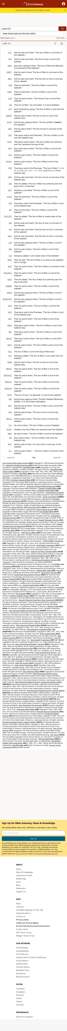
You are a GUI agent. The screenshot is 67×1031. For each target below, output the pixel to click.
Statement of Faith (24, 875)
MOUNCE (8, 273)
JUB (10, 223)
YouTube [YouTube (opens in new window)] (20, 1004)
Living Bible (59, 587)
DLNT (9, 122)
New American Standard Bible (28, 625)
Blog (18, 885)
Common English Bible (47, 488)
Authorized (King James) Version (27, 575)
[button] (63, 4)
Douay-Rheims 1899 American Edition (26, 507)
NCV (10, 312)
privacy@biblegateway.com (47, 854)
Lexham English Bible (30, 585)
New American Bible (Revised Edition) (24, 610)
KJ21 (10, 52)
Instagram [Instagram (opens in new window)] (20, 992)
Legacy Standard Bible (11, 579)
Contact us (20, 916)
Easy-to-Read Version (45, 509)
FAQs (18, 903)
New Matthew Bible (31, 671)
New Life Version (22, 663)
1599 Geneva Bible (28, 533)
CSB (10, 85)
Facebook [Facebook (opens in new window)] (20, 988)
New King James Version (21, 659)
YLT (10, 451)
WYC (10, 444)
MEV (10, 266)
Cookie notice (22, 929)
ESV (10, 155)
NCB (10, 306)
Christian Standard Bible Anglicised (41, 486)
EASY (9, 142)
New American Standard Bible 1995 (41, 629)
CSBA (9, 92)
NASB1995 (7, 299)
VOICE (9, 429)
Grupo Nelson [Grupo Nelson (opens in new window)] (22, 960)
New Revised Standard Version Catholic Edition (46, 690)
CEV (10, 109)
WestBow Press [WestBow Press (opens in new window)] (22, 970)
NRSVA (9, 369)
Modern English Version (19, 596)
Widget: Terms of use (25, 935)
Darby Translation (50, 497)
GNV (10, 177)
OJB (10, 399)
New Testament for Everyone (30, 705)
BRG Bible (23, 474)
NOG (10, 279)
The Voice (54, 735)
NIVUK (9, 338)
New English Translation (40, 640)
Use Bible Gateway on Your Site (29, 910)
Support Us (21, 891)
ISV (10, 210)
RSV (10, 412)
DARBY (9, 115)
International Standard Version (44, 560)
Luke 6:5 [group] (6, 43)
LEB (10, 249)
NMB (9, 362)
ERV (10, 135)
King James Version (49, 573)
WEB (10, 433)
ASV (10, 59)
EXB (10, 168)
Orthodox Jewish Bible (25, 709)
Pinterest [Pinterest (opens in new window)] (20, 995)
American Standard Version (17, 465)
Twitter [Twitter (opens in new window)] (19, 1001)
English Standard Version (49, 520)
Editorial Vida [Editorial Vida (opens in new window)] (22, 963)
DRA (10, 129)
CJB (10, 105)
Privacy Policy (21, 854)
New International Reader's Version (29, 644)
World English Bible (46, 739)
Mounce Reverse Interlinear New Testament (36, 600)
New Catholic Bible (47, 634)
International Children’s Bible (38, 556)
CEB (10, 98)
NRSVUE (8, 388)
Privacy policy (22, 919)
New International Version (22, 648)
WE (10, 438)
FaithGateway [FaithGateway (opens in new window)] (22, 947)
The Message (20, 594)
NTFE (9, 395)
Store (18, 882)
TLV (10, 425)
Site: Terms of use (23, 932)
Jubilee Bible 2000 (44, 570)
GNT (10, 190)
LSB (10, 242)
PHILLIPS (8, 216)
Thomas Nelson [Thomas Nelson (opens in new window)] (23, 967)
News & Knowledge (24, 872)
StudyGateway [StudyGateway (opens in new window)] (22, 951)
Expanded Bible (8, 530)
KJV (10, 229)
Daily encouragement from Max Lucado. (33, 10)
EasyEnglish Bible (46, 512)
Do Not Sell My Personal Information (33, 926)
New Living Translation (24, 665)
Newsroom (21, 888)
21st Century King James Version (15, 463)
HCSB (9, 196)
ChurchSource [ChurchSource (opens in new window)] (22, 954)
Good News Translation (45, 545)
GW (10, 183)
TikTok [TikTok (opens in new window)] (19, 998)
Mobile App (21, 878)
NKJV (10, 345)
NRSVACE (8, 375)
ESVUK (9, 161)
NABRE (9, 286)
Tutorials (20, 907)
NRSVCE (8, 382)
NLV (10, 351)
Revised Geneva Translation (48, 712)
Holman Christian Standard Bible (44, 551)
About (18, 869)
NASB (9, 292)
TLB (10, 256)
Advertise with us (23, 913)
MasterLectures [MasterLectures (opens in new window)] (23, 976)
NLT (10, 356)
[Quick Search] (29, 28)
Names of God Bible (55, 606)
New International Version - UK (47, 652)
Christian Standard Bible (20, 480)
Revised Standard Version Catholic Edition (19, 722)
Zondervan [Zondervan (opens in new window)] (21, 973)
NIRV (9, 325)
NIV (10, 332)
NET (10, 319)
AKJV (10, 236)
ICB (10, 203)
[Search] (62, 28)
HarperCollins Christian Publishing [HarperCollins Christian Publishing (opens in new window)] (31, 957)
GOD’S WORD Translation (53, 541)
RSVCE (9, 419)
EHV (10, 148)
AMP (10, 65)
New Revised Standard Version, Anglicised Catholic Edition (38, 682)
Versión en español (24, 1016)
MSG (10, 260)
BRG (10, 79)
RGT (10, 406)
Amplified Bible (29, 467)
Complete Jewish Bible (45, 490)
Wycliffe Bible (18, 745)
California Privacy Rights (27, 923)
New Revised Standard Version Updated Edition (29, 699)
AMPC (9, 72)
